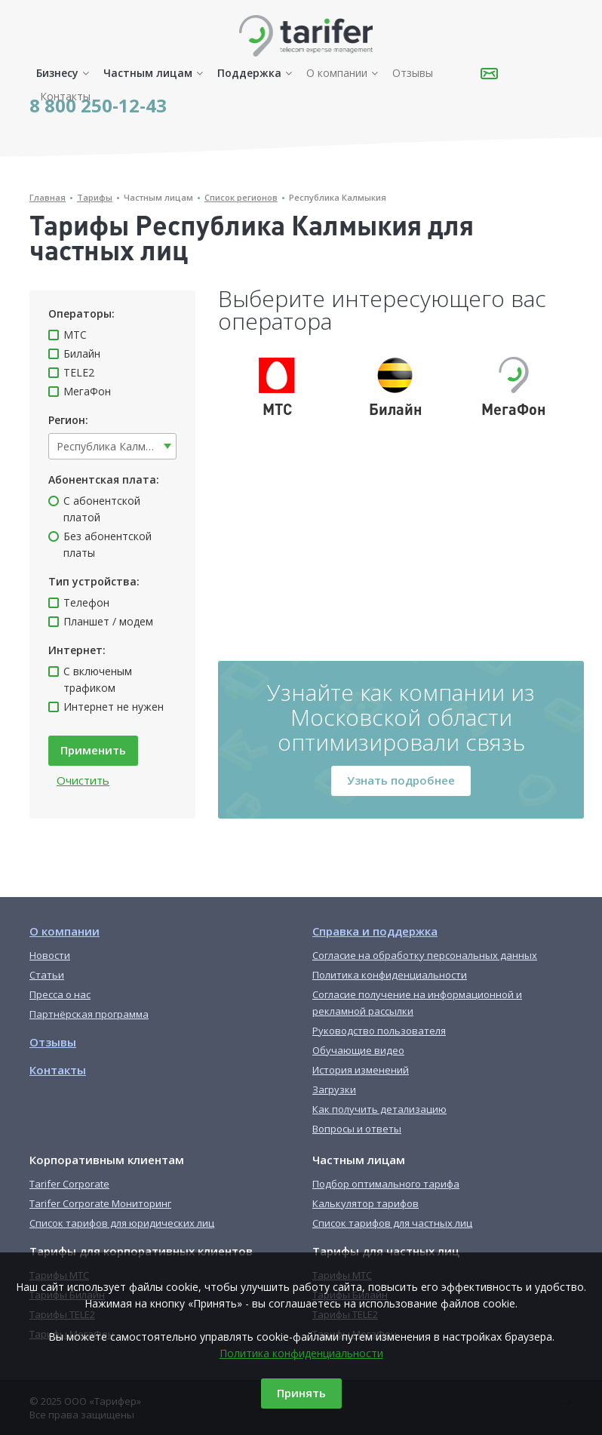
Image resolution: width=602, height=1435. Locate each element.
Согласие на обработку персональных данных (424, 955)
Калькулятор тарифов (365, 1203)
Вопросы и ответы (356, 1128)
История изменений (360, 1070)
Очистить (83, 780)
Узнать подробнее (401, 780)
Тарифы (94, 197)
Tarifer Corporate (69, 1184)
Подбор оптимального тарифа (385, 1184)
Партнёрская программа (89, 1014)
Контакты (65, 96)
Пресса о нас (60, 994)
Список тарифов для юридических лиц (121, 1223)
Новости (49, 955)
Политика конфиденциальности (301, 1353)
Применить (93, 749)
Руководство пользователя (379, 1030)
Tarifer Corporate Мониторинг (100, 1203)
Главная (47, 197)
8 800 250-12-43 (98, 105)
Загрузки (334, 1089)
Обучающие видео (358, 1050)
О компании (336, 73)
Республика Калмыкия (337, 197)
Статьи (46, 975)
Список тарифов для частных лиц (392, 1223)
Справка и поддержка (375, 931)
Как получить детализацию (379, 1109)
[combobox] (112, 446)
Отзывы (412, 73)
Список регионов (241, 197)
